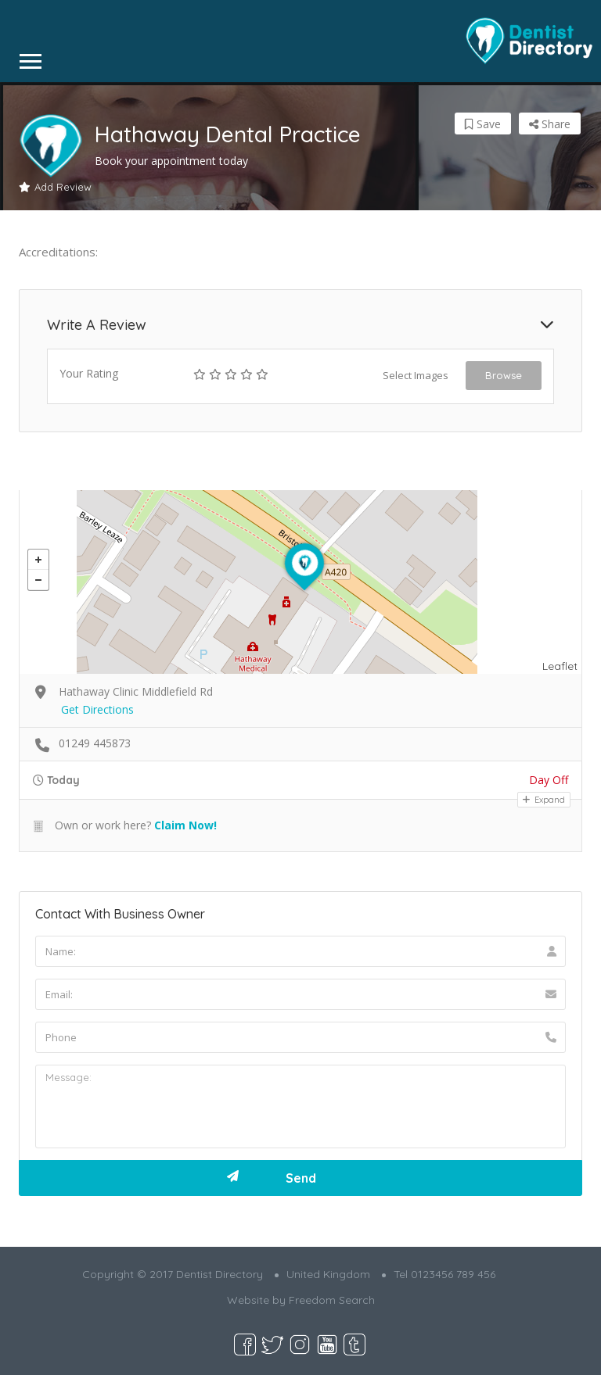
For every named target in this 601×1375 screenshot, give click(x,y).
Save (483, 123)
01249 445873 (95, 743)
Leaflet (560, 666)
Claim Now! (185, 825)
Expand (544, 799)
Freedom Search (332, 1300)
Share (549, 123)
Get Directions (97, 709)
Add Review (55, 187)
